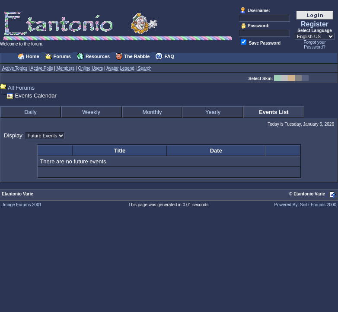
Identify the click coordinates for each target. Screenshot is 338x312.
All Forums (21, 87)
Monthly (152, 112)
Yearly (212, 112)
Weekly (91, 112)
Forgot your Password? (314, 44)
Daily (30, 112)
